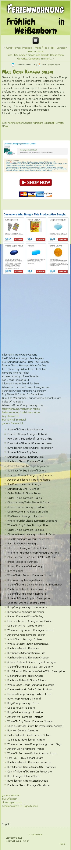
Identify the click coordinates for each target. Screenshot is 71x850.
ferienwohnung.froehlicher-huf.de (21, 408)
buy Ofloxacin (9, 798)
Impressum (37, 834)
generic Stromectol (12, 423)
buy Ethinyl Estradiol (14, 419)
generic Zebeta (10, 795)
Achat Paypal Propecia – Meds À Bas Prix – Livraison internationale (36, 49)
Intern (63, 843)
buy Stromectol (10, 416)
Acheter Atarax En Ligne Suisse (20, 806)
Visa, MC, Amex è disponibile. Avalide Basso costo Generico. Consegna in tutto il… (36, 56)
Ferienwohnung (35, 9)
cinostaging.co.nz (12, 802)
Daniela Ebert (53, 64)
